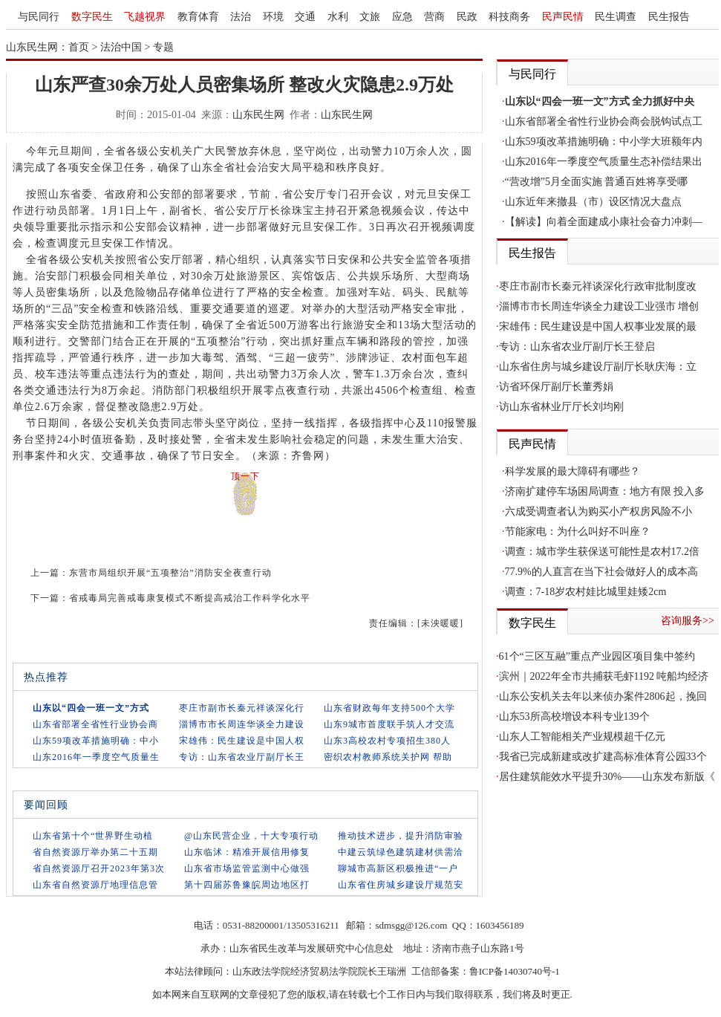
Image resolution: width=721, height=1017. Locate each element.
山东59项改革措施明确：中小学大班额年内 (603, 141)
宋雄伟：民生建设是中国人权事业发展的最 (597, 326)
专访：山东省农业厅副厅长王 (241, 757)
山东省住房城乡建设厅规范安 (400, 885)
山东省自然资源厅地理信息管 (95, 885)
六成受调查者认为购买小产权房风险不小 (598, 511)
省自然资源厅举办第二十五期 (95, 852)
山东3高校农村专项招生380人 (387, 740)
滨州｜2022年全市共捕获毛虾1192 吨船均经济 (604, 676)
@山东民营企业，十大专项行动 (251, 836)
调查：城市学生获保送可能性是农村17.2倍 (602, 551)
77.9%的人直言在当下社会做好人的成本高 (601, 571)
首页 (78, 47)
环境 (273, 16)
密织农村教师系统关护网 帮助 (388, 757)
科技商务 (509, 16)
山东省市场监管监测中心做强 (247, 868)
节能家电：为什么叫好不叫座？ (577, 531)
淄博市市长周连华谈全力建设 (241, 724)
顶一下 (245, 476)
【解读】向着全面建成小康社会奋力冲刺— (603, 221)
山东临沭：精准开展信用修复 (247, 852)
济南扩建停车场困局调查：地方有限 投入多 (605, 491)
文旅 (369, 16)
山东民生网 (258, 114)
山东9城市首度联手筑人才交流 (389, 724)
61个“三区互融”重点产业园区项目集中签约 (597, 656)
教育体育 (198, 16)
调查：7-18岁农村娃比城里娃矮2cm (586, 591)
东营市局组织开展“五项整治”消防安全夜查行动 (170, 573)
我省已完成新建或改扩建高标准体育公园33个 (603, 756)
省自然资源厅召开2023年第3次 (99, 868)
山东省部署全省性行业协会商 (95, 724)
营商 (434, 16)
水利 (337, 16)
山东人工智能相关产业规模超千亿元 (582, 736)
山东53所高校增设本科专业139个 (574, 716)
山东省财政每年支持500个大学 (389, 708)
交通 (305, 16)
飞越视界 (145, 16)
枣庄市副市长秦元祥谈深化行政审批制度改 (597, 286)
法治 (240, 16)
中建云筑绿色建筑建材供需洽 (400, 852)
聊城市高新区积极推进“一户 (398, 868)
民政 (467, 16)
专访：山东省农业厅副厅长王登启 (577, 346)
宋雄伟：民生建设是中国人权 (241, 740)
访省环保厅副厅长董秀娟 (556, 386)
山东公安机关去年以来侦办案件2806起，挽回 (603, 696)
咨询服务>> (687, 620)
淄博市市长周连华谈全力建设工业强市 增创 (599, 306)
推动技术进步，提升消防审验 (400, 836)
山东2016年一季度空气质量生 (96, 757)
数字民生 (92, 16)
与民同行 (38, 16)
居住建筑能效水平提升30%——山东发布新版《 (607, 776)
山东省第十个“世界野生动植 (93, 836)
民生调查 (615, 16)
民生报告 (669, 16)
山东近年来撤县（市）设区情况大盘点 (593, 201)
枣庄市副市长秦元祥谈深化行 (241, 708)
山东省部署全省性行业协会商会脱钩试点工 (603, 121)
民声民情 (563, 16)
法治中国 (121, 47)
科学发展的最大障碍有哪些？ (572, 471)
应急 (402, 16)
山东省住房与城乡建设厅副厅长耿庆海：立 (597, 366)
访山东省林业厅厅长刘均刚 (561, 406)
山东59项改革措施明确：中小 (96, 740)
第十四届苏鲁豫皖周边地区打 (247, 885)
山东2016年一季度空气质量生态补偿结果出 (603, 161)
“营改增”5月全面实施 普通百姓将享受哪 (596, 181)
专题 (163, 47)
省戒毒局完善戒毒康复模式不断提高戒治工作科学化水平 (189, 598)
